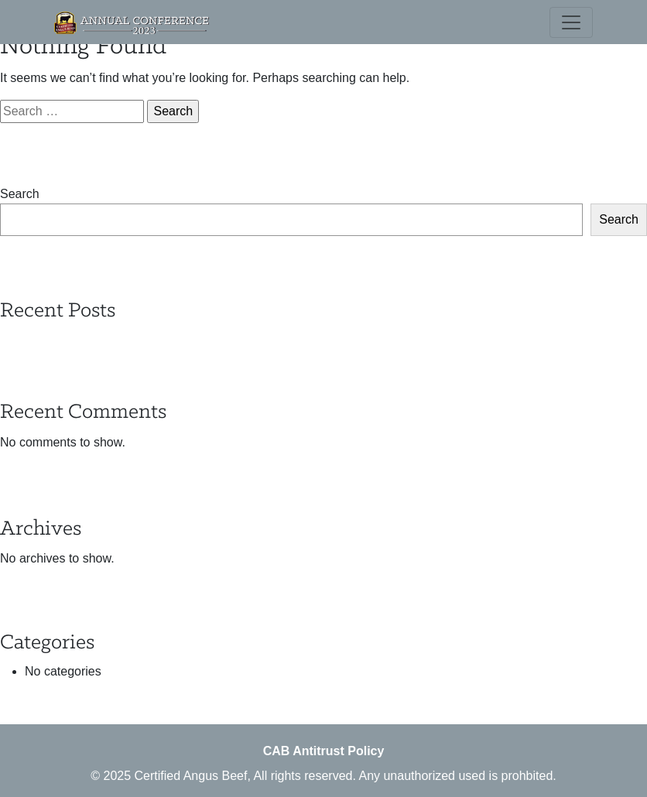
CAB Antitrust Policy (324, 751)
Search (19, 193)
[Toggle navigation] (571, 22)
